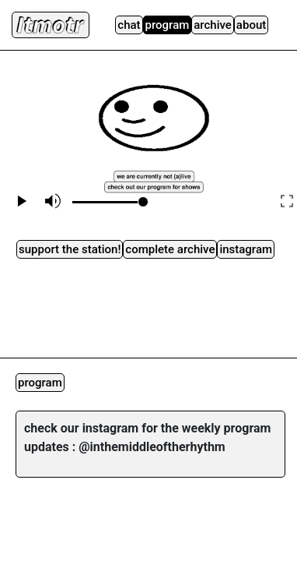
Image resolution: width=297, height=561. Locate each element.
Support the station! (70, 249)
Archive (213, 25)
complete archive (170, 249)
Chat (128, 25)
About (251, 25)
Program (167, 25)
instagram (245, 249)
